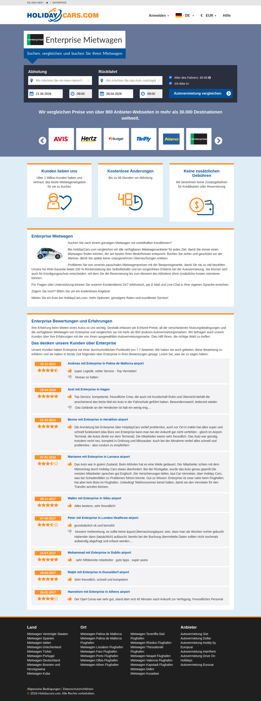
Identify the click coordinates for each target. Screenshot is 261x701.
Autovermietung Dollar (196, 638)
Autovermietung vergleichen (202, 93)
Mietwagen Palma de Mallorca (101, 634)
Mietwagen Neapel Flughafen (150, 656)
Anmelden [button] (159, 15)
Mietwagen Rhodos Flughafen (150, 642)
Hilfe (227, 15)
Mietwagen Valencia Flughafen (151, 660)
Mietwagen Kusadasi (144, 673)
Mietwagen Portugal (40, 656)
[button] (184, 15)
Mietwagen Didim (142, 669)
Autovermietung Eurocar (197, 664)
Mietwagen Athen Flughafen (100, 664)
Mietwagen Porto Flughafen (99, 656)
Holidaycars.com (49, 693)
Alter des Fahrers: (190, 77)
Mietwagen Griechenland (44, 647)
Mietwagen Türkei (39, 651)
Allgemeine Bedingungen (44, 689)
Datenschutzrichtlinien (78, 689)
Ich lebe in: (179, 83)
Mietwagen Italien (39, 642)
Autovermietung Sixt (194, 634)
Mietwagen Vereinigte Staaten (47, 634)
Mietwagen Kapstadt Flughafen (151, 664)
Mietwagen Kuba (38, 673)
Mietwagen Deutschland (43, 660)
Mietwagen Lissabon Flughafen (102, 647)
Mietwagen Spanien (40, 638)
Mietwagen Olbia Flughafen (99, 660)
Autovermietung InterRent (198, 651)
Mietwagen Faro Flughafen (99, 651)
